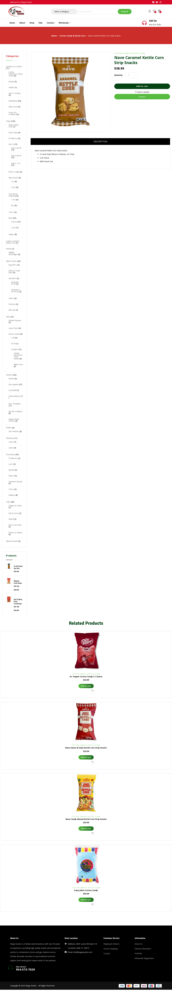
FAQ (40, 23)
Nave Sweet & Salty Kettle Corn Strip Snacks (86, 748)
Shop (32, 23)
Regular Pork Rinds (18, 582)
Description (100, 141)
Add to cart (142, 86)
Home (12, 23)
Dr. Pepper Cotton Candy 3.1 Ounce (86, 676)
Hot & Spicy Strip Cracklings (18, 601)
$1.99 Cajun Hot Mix (18, 567)
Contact (50, 23)
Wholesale (64, 23)
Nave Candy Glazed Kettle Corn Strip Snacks (86, 819)
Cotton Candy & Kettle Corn (72, 36)
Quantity (118, 75)
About (22, 23)
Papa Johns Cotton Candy (86, 890)
